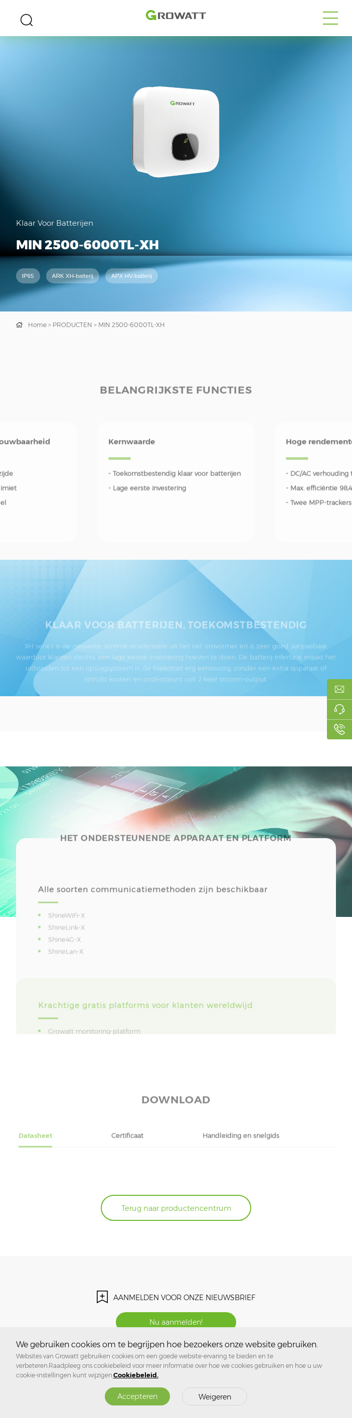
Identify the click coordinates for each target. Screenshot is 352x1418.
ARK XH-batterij (72, 275)
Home (37, 325)
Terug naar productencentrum (176, 1208)
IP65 (28, 275)
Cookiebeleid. (135, 1375)
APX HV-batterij (131, 275)
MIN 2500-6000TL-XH (131, 325)
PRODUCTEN (72, 325)
